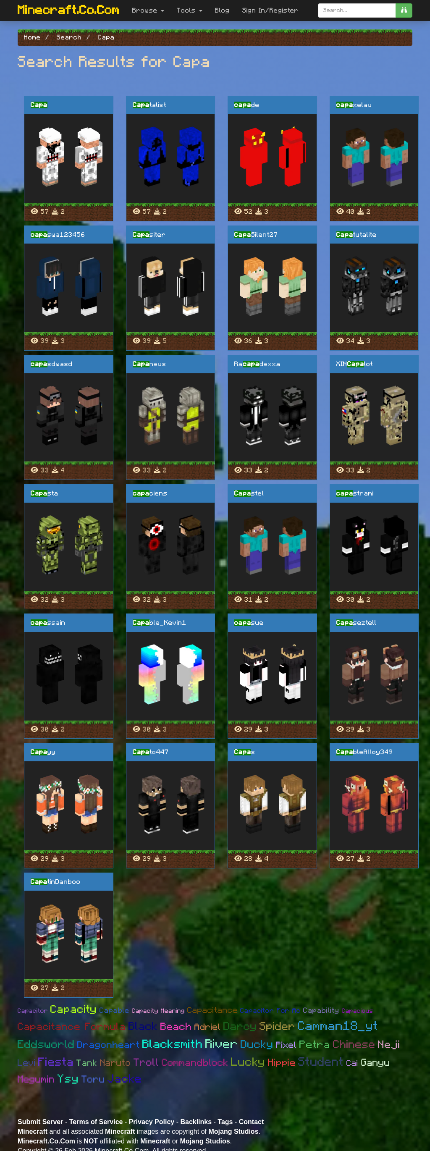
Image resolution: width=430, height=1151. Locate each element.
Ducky (257, 1044)
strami (355, 493)
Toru (93, 1080)
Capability (321, 1011)
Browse (148, 10)
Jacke (125, 1079)
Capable (114, 1011)
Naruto (115, 1062)
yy (43, 752)
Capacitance (212, 1010)
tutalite (356, 234)
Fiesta (56, 1062)
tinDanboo (56, 881)
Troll (146, 1062)
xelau (354, 105)
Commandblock (195, 1063)
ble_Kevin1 (159, 622)
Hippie (282, 1063)
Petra (314, 1044)
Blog (222, 10)
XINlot (354, 364)
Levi (27, 1062)
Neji (389, 1044)
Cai (352, 1063)
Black (143, 1026)
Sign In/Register (270, 10)
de (247, 105)
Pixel (286, 1045)
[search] (404, 10)
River (221, 1044)
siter (149, 234)
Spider (277, 1026)
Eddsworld (46, 1044)
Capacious (357, 1011)
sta (44, 493)
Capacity (73, 1009)
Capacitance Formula (72, 1027)
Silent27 (256, 234)
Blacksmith (172, 1044)
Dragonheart (108, 1045)
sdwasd (52, 364)
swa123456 (58, 234)
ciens (150, 493)
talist (149, 105)
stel (249, 493)
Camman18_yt (338, 1026)
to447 (151, 752)
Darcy (240, 1026)
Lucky (248, 1062)
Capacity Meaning (158, 1011)
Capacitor (33, 1011)
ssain (48, 622)
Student (321, 1062)
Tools (189, 10)
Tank (86, 1063)
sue (249, 622)
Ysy (68, 1079)
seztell (356, 622)
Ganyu (375, 1063)
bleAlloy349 (364, 752)
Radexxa (257, 364)
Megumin (36, 1080)
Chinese (354, 1044)
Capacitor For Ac (270, 1010)
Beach (176, 1027)
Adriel (207, 1027)
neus (149, 364)
